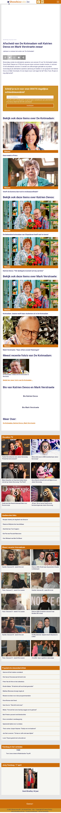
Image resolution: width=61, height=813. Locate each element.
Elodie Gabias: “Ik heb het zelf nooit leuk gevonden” (18, 686)
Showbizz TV (7, 437)
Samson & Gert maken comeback (13, 672)
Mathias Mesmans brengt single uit (13, 691)
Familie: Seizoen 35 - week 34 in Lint (13, 634)
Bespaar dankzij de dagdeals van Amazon (15, 519)
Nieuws (7, 151)
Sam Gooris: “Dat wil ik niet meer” (13, 705)
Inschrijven (30, 105)
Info (33, 809)
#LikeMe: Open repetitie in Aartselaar (43, 658)
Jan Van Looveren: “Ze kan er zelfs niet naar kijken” (18, 733)
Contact (30, 804)
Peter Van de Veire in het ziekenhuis (13, 681)
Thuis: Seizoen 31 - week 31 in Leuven (13, 611)
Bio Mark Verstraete (30, 407)
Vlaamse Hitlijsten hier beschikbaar (13, 524)
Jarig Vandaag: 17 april (11, 765)
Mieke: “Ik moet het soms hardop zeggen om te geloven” (20, 710)
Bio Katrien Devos (30, 396)
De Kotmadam (8, 423)
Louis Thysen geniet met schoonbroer (14, 738)
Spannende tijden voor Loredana (12, 724)
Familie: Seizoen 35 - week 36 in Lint (13, 567)
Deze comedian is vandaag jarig (12, 719)
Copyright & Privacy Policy (44, 809)
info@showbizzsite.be (18, 811)
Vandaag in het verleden (12, 747)
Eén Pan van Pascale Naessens (12, 533)
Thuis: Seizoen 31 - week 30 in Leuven (13, 658)
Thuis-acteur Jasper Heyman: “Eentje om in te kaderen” (19, 728)
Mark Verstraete (29, 423)
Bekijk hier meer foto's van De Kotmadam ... (18, 380)
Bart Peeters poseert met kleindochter (14, 714)
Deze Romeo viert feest (10, 700)
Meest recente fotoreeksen (13, 547)
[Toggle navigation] (58, 1)
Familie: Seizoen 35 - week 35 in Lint (42, 590)
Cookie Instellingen (31, 811)
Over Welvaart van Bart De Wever (12, 538)
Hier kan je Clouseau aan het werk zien (14, 677)
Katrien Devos (18, 423)
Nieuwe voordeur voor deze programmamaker (17, 695)
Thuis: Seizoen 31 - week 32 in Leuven (13, 590)
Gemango (45, 811)
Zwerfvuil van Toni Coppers (11, 529)
